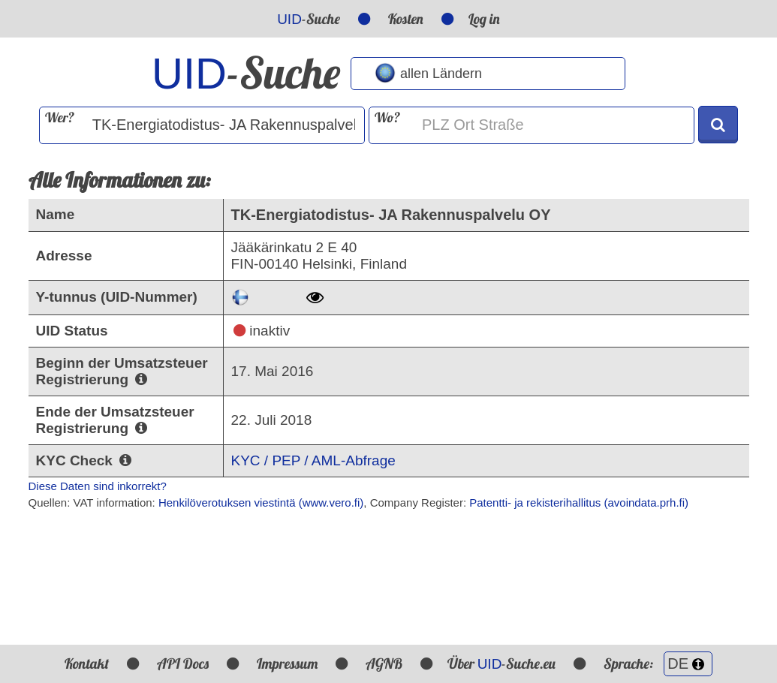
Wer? (59, 117)
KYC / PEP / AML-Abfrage (313, 460)
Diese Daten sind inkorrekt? (98, 486)
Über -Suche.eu (501, 663)
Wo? (387, 117)
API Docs (183, 663)
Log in (484, 19)
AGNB (384, 663)
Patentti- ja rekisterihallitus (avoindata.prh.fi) (578, 502)
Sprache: (658, 663)
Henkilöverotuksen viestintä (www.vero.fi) (260, 502)
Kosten (405, 19)
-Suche (308, 19)
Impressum (287, 663)
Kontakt (87, 663)
